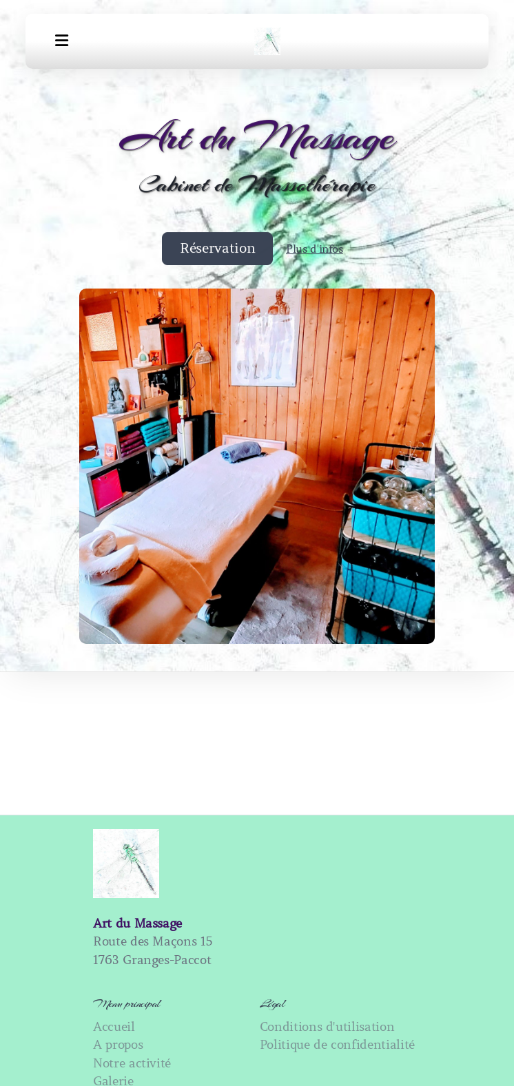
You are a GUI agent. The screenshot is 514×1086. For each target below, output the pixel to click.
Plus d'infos (314, 248)
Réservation (217, 248)
